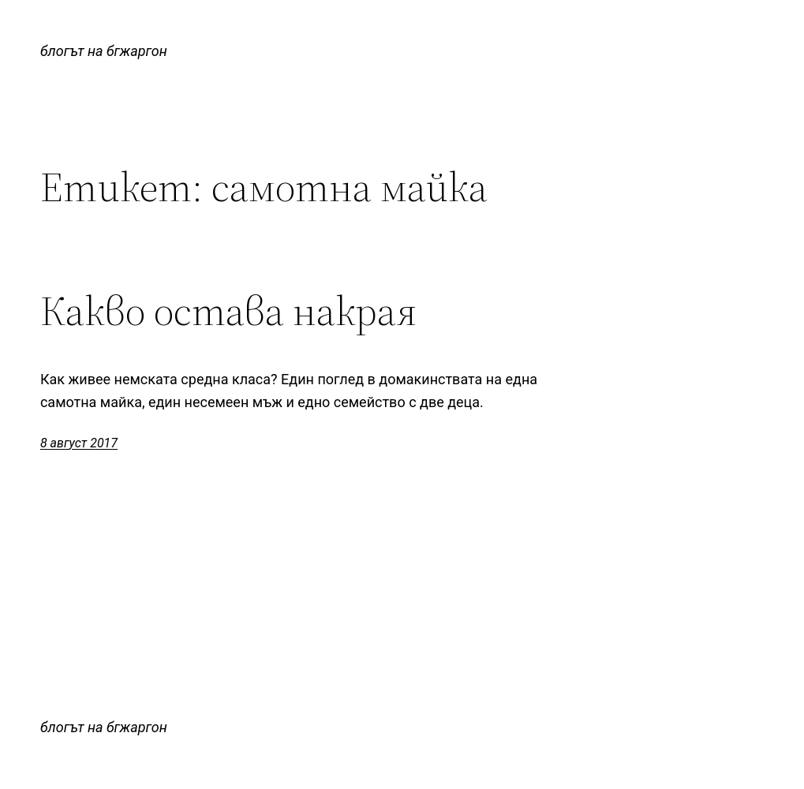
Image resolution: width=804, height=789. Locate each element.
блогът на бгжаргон (103, 51)
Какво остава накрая (228, 311)
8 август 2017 (79, 443)
